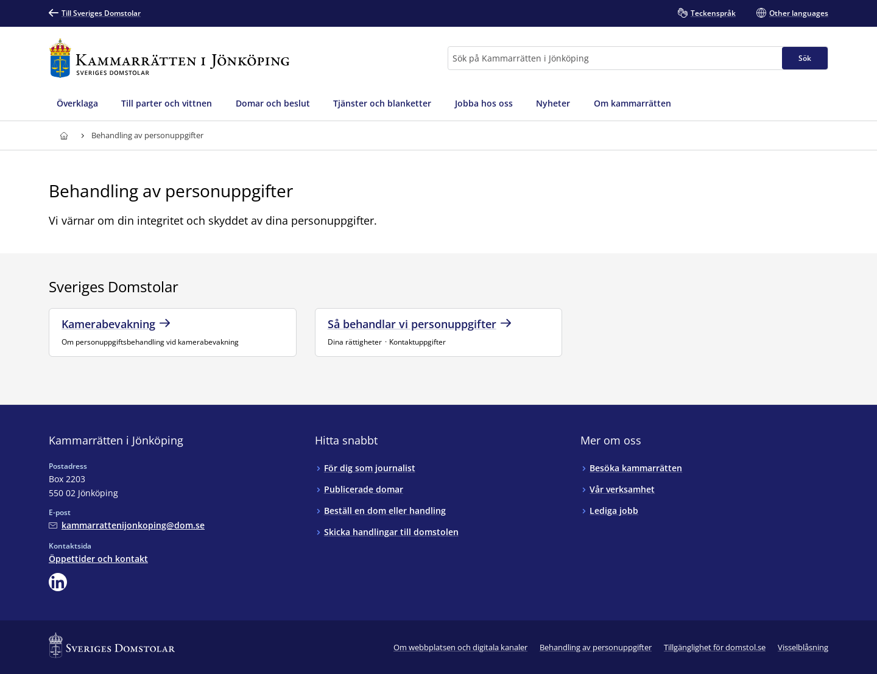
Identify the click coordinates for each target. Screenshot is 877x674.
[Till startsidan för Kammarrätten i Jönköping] (169, 58)
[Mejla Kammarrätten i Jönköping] (127, 525)
